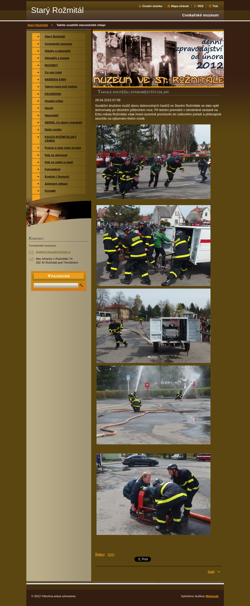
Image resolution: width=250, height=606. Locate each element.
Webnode (212, 596)
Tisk (215, 6)
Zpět (211, 572)
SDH (111, 554)
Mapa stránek (180, 6)
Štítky (99, 554)
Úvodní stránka (152, 6)
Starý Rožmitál (38, 25)
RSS (200, 6)
